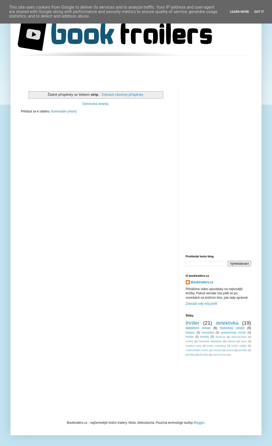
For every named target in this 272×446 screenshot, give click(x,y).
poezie (230, 350)
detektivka (227, 323)
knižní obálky (239, 345)
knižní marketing (216, 345)
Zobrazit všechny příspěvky (122, 95)
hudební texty (193, 345)
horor (244, 341)
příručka (203, 354)
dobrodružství (239, 336)
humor (190, 336)
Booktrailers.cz (202, 282)
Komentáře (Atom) (64, 111)
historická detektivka (210, 341)
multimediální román (197, 350)
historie (231, 341)
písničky (190, 354)
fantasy (190, 332)
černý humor (219, 354)
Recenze (220, 336)
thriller (192, 323)
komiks (204, 336)
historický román (232, 328)
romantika (208, 332)
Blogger (199, 423)
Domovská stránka (95, 104)
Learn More (239, 12)
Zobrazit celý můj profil (201, 304)
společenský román (233, 332)
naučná (217, 350)
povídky (243, 350)
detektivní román (198, 328)
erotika (189, 341)
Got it (259, 12)
